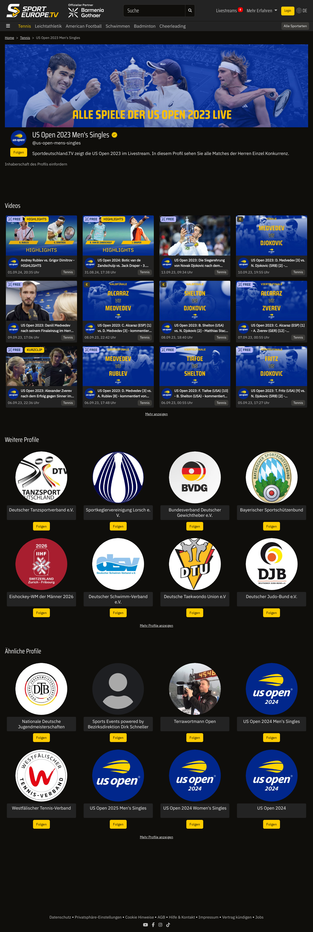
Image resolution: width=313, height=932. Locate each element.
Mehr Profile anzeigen (156, 625)
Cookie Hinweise (140, 917)
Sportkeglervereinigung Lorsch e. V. (118, 512)
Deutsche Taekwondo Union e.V (195, 596)
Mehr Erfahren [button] (260, 10)
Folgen (18, 152)
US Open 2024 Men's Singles (271, 721)
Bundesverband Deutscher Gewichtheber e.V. (195, 512)
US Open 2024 (271, 808)
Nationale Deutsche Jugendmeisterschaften (41, 724)
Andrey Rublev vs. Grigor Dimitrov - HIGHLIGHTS (47, 263)
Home (9, 37)
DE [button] (301, 10)
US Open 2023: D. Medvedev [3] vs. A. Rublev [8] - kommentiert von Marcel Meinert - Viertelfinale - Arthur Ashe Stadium (125, 394)
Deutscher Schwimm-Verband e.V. (118, 599)
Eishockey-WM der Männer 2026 (41, 596)
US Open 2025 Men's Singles (118, 808)
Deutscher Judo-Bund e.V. (271, 596)
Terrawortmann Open (195, 721)
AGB (161, 917)
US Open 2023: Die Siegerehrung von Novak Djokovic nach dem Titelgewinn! (199, 263)
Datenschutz (60, 917)
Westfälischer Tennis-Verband (41, 808)
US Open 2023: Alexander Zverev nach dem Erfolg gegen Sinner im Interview (46, 394)
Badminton (145, 26)
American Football (84, 26)
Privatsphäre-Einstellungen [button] (99, 917)
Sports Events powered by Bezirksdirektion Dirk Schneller (118, 724)
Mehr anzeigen (156, 414)
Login (287, 10)
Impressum (209, 917)
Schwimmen (118, 26)
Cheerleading (172, 26)
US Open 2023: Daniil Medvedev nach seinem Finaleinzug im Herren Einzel (48, 328)
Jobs (259, 917)
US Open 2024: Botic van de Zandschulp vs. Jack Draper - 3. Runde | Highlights (122, 263)
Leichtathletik (48, 26)
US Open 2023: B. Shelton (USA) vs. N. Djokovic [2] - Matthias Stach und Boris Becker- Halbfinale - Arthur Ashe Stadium (200, 328)
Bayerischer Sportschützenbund (271, 510)
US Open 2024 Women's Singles (194, 808)
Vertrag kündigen (237, 917)
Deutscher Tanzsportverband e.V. (41, 510)
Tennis (24, 26)
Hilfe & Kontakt (182, 917)
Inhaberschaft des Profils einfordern (36, 164)
